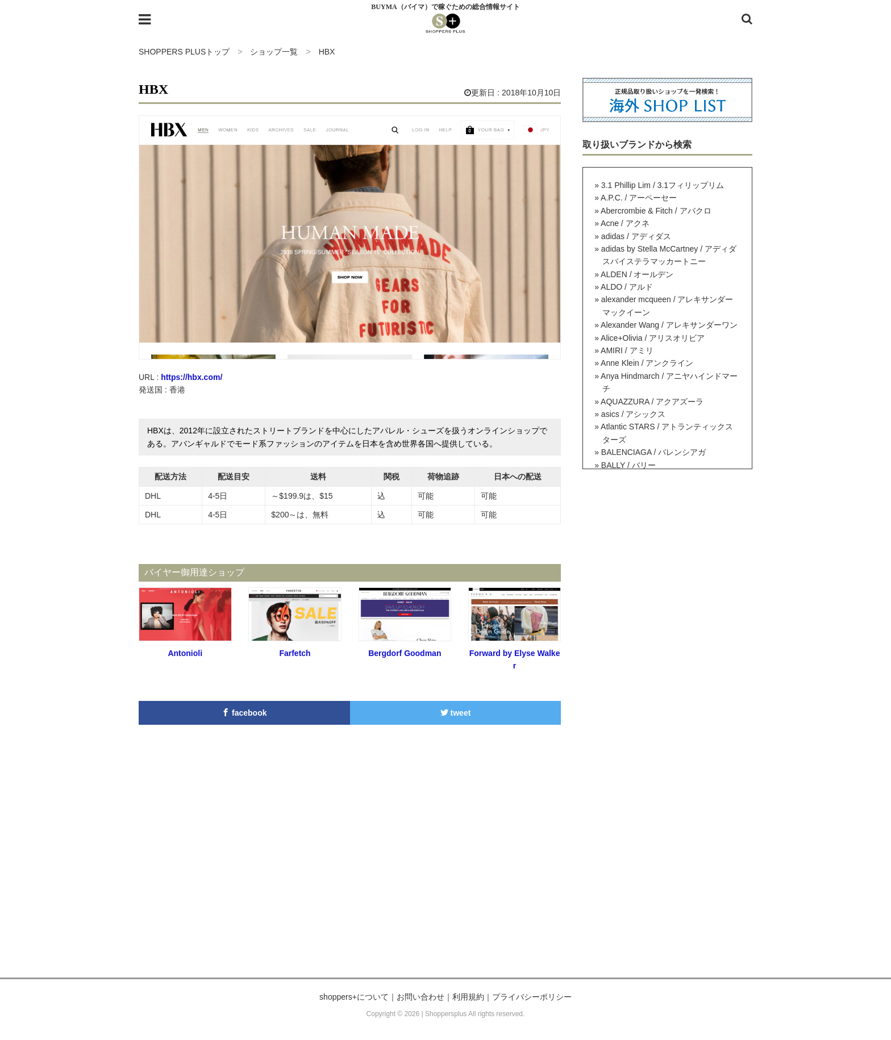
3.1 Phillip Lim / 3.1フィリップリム (662, 185)
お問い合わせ (420, 996)
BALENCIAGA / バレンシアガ (653, 452)
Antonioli (185, 653)
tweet (455, 712)
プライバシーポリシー (532, 996)
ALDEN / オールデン (637, 274)
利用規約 (468, 996)
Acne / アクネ (625, 223)
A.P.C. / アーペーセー (639, 197)
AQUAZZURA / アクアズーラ (652, 401)
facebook (244, 712)
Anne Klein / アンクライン (647, 362)
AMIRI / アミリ (627, 350)
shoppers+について (354, 996)
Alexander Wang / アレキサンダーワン (669, 324)
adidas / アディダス (636, 236)
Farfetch (294, 653)
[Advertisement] (445, 869)
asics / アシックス (633, 414)
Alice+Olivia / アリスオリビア (653, 338)
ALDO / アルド (627, 286)
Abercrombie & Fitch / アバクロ (656, 210)
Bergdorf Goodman (404, 653)
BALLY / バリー (628, 465)
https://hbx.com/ (191, 377)
